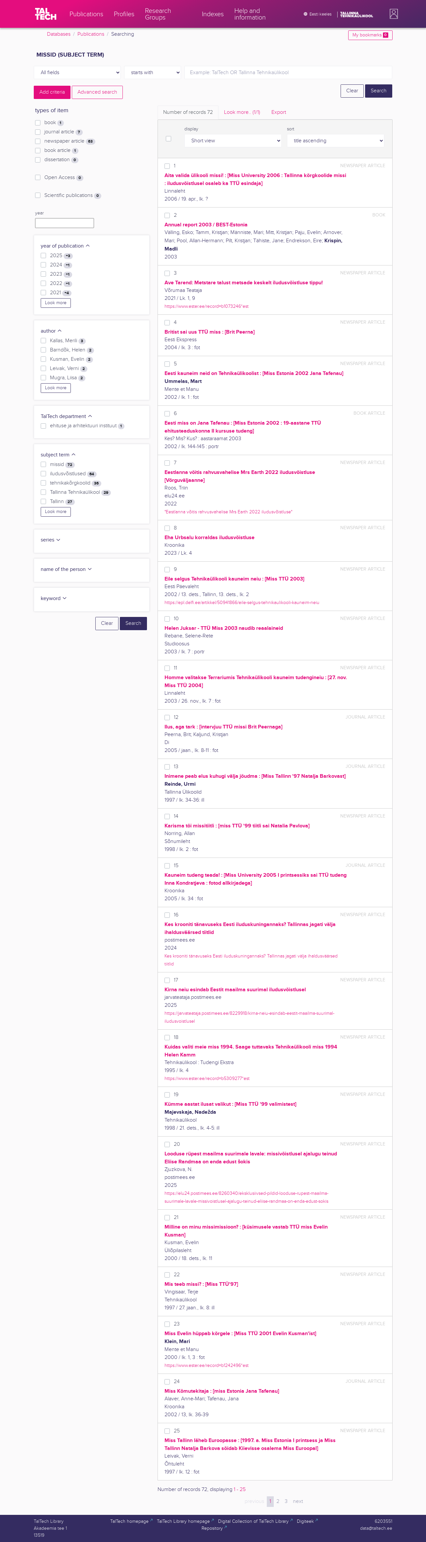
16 (176, 915)
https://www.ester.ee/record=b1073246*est (207, 306)
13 (176, 767)
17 (176, 980)
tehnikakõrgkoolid (75, 483)
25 (177, 1431)
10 (176, 619)
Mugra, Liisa (67, 378)
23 (177, 1324)
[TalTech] (45, 14)
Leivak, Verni (68, 368)
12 (176, 717)
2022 (61, 283)
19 (176, 1095)
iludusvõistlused (73, 474)
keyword (54, 598)
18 (176, 1037)
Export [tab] (278, 112)
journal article (63, 132)
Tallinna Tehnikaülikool (80, 492)
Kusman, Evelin (71, 359)
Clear (352, 91)
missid (62, 464)
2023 (61, 274)
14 (176, 816)
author (51, 331)
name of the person (66, 569)
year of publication (65, 246)
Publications (90, 34)
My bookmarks (370, 35)
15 (176, 866)
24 (177, 1381)
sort (290, 129)
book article (61, 150)
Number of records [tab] (188, 112)
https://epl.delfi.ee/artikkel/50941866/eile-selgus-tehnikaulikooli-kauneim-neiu (242, 602)
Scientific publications (72, 195)
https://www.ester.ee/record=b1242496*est (207, 1365)
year (39, 213)
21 (176, 1217)
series (51, 540)
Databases (59, 34)
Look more (56, 302)
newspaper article (69, 141)
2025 (61, 256)
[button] (393, 14)
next (298, 1501)
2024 (61, 265)
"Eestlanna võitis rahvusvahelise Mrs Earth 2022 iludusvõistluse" (228, 512)
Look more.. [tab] (242, 112)
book (54, 122)
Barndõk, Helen (72, 350)
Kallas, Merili (67, 341)
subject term (58, 455)
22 (177, 1275)
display (191, 129)
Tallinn (62, 501)
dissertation (61, 160)
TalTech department (67, 416)
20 (177, 1144)
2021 (60, 293)
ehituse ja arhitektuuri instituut (87, 426)
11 (175, 668)
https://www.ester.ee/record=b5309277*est (207, 1078)
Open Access (63, 177)
